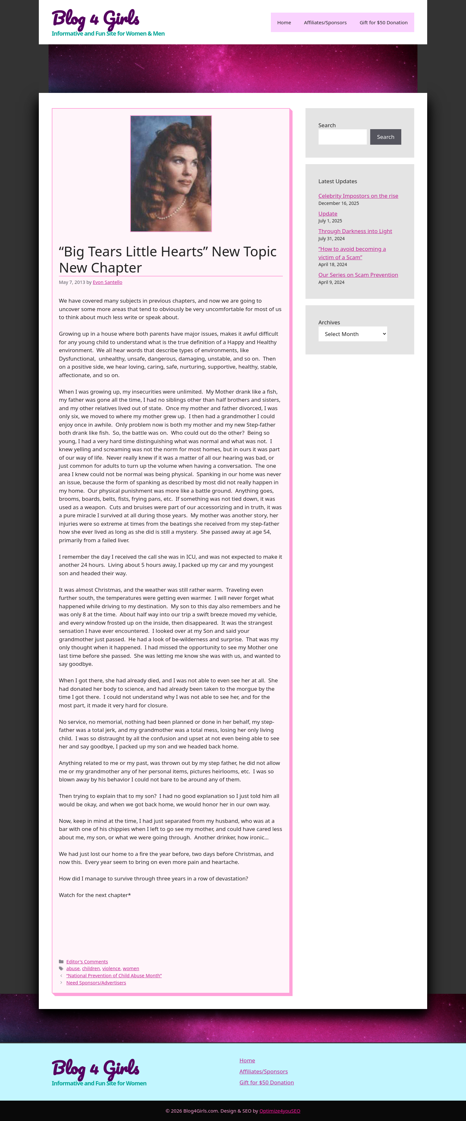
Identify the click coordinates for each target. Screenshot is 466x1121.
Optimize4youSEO (280, 1110)
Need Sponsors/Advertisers (96, 983)
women (131, 968)
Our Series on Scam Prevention (358, 274)
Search (327, 125)
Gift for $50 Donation (384, 22)
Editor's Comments (87, 961)
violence (111, 968)
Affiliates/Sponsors (325, 22)
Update (328, 213)
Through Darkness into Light (355, 231)
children (91, 968)
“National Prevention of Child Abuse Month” (114, 975)
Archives (329, 322)
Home (284, 22)
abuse (73, 968)
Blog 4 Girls (95, 18)
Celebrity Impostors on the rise (358, 195)
